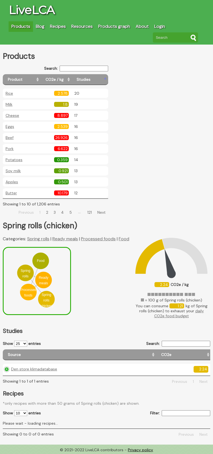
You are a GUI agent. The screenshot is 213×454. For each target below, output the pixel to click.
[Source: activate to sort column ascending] (34, 354)
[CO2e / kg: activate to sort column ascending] (68, 79)
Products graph (114, 26)
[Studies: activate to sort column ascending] (96, 79)
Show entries (22, 344)
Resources (82, 26)
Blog (40, 26)
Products (20, 26)
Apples (12, 181)
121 (89, 212)
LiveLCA (32, 10)
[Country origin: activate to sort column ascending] (109, 354)
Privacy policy (140, 449)
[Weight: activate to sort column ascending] (198, 354)
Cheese (12, 115)
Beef (10, 137)
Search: (76, 68)
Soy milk (13, 170)
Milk (9, 104)
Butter (11, 192)
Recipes (58, 26)
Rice (9, 93)
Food (124, 239)
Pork (10, 148)
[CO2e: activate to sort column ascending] (77, 354)
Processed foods (98, 239)
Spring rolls (38, 239)
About (142, 26)
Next (101, 212)
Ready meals (65, 239)
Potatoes (14, 159)
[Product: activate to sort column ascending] (28, 79)
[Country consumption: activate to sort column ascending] (157, 354)
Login (159, 26)
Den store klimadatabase (34, 369)
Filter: (180, 413)
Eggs (10, 126)
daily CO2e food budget (179, 313)
